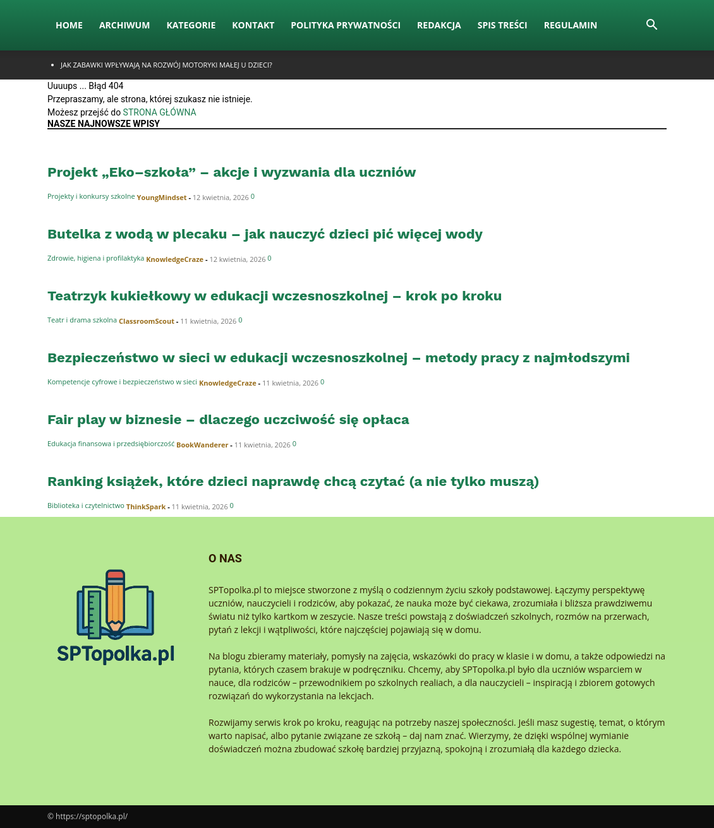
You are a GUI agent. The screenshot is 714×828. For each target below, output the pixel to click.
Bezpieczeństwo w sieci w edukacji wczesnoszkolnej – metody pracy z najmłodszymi (338, 357)
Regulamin (571, 25)
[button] (651, 26)
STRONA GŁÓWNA (160, 112)
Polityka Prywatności (346, 25)
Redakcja (439, 25)
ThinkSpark (146, 506)
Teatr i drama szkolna (82, 319)
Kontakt (253, 25)
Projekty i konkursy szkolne (91, 196)
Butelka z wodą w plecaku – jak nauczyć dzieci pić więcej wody (265, 234)
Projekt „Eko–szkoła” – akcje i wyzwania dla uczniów (231, 172)
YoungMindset (162, 197)
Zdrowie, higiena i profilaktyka (95, 258)
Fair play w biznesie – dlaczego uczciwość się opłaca (228, 419)
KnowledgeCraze (174, 259)
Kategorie (190, 25)
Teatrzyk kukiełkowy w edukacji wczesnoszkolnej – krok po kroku (274, 296)
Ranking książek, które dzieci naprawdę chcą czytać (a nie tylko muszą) (293, 481)
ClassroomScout (146, 321)
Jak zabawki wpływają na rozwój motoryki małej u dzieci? (166, 64)
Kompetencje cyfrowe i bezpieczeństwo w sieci (122, 381)
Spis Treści (503, 25)
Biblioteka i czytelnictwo (85, 505)
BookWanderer (202, 444)
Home (69, 25)
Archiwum (124, 25)
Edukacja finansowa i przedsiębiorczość (110, 443)
